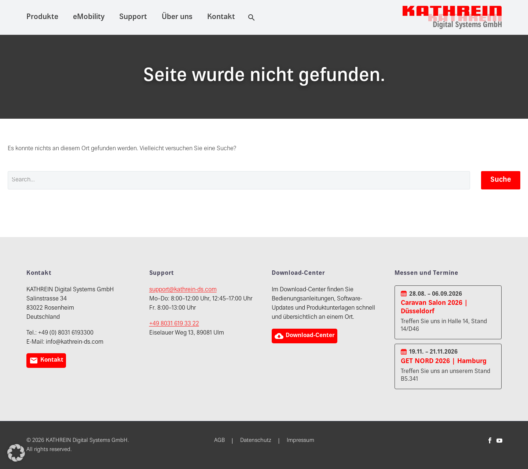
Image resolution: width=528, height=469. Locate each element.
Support (133, 17)
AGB (219, 440)
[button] (16, 453)
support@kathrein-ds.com (183, 290)
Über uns (177, 17)
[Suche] (250, 17)
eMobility (88, 17)
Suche (500, 180)
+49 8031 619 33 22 (174, 324)
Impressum (300, 440)
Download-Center (305, 336)
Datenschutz (255, 440)
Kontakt (221, 17)
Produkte (42, 17)
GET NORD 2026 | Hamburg (444, 361)
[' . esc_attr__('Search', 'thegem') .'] (239, 180)
